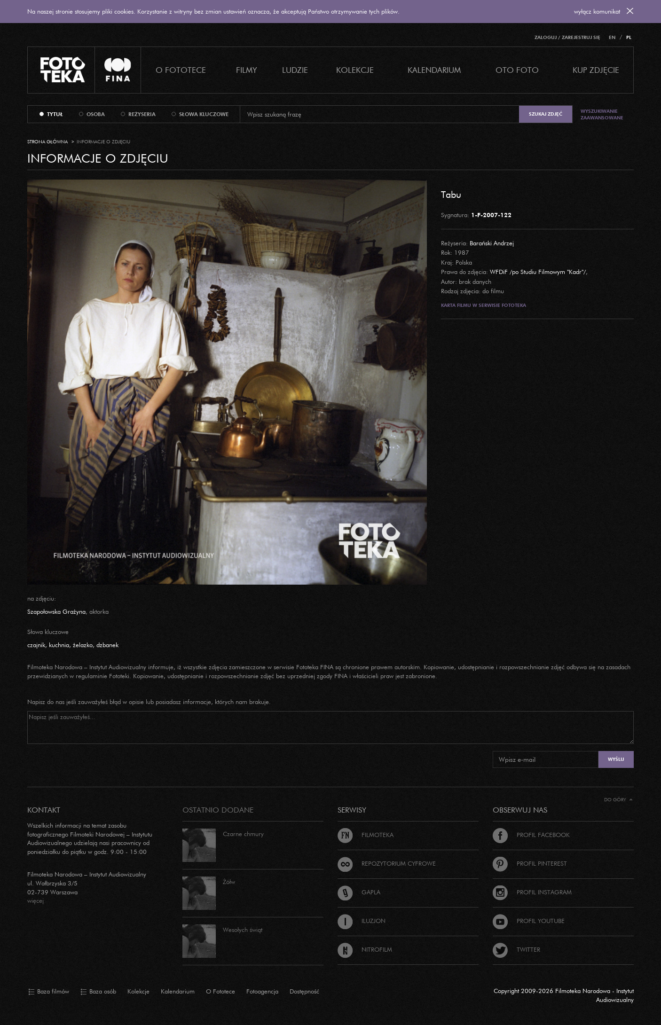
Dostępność (304, 991)
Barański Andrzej (492, 243)
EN (612, 37)
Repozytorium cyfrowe (387, 863)
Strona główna (47, 142)
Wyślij (616, 759)
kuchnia (59, 645)
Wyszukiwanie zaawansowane (602, 114)
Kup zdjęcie (596, 70)
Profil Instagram (532, 892)
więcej (35, 900)
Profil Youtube (529, 920)
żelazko (83, 645)
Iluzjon (362, 920)
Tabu (451, 194)
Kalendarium (434, 70)
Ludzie (295, 70)
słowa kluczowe (203, 114)
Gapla (359, 892)
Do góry (618, 800)
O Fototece (181, 70)
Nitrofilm (365, 949)
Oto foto (517, 70)
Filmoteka (365, 834)
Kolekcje (355, 70)
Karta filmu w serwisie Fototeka (483, 305)
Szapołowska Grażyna (56, 611)
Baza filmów (48, 991)
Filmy (246, 70)
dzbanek (107, 645)
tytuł (55, 114)
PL (628, 37)
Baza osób (98, 991)
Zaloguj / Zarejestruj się (567, 37)
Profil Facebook (531, 834)
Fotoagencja (262, 991)
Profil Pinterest (530, 863)
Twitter (516, 949)
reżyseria (142, 114)
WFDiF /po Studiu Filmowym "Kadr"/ (538, 271)
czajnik (36, 645)
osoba (96, 114)
